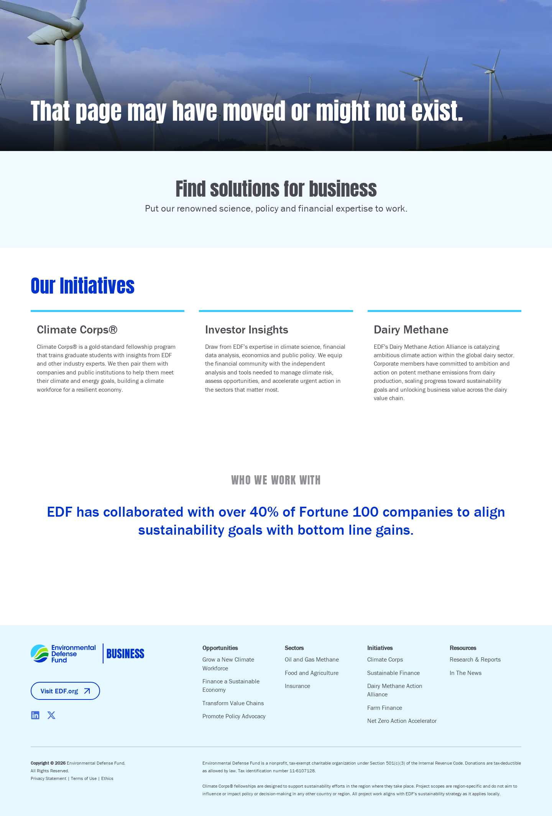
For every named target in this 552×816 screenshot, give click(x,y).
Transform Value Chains (233, 703)
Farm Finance (384, 707)
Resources (463, 648)
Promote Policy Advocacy (234, 716)
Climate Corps (385, 659)
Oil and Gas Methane (312, 659)
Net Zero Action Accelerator (402, 720)
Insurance (297, 686)
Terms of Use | (86, 778)
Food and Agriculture (311, 672)
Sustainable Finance (393, 672)
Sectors (294, 648)
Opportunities (220, 648)
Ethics (107, 778)
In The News (465, 672)
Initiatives (380, 648)
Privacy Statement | (51, 778)
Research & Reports (475, 659)
